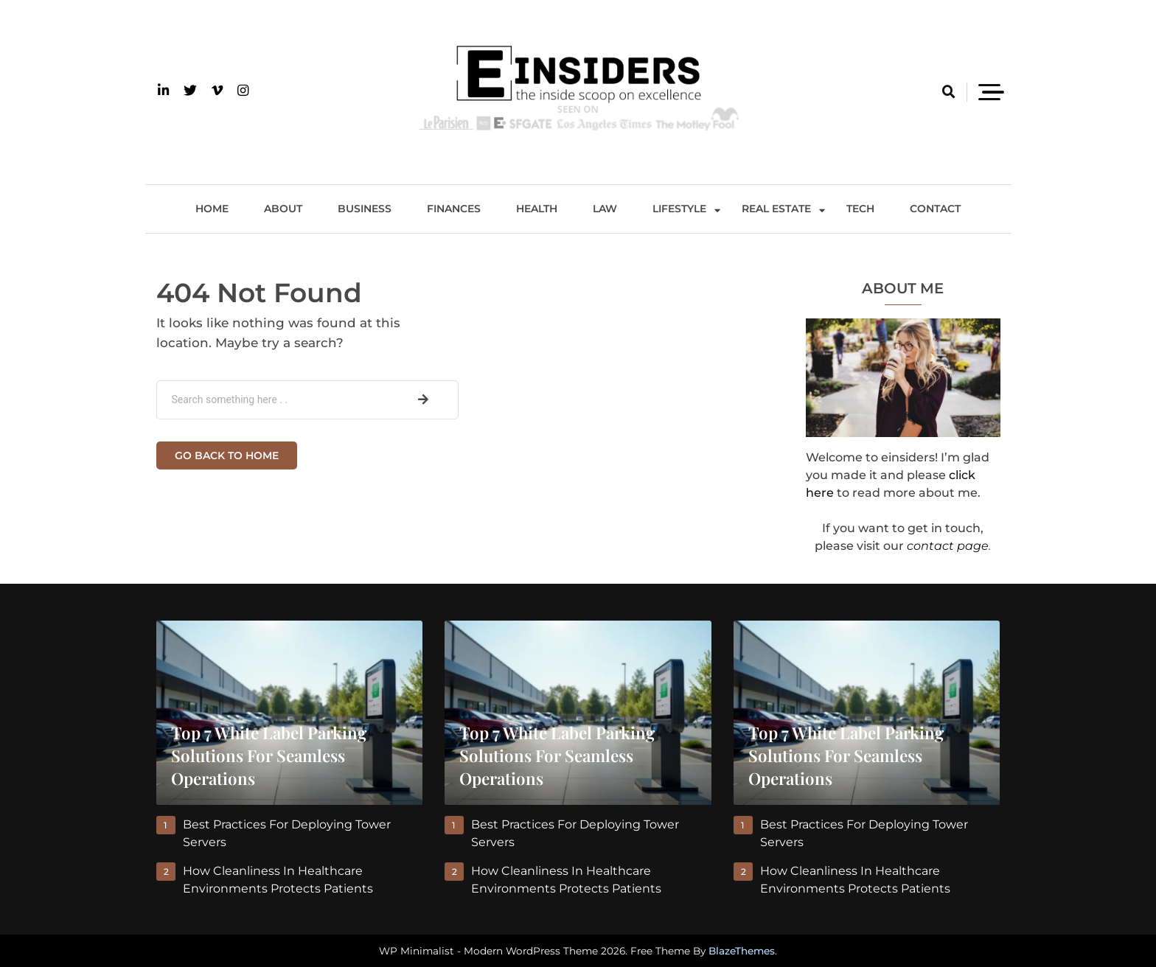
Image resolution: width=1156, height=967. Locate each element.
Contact (935, 208)
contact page (948, 546)
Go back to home (227, 455)
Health (536, 208)
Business (364, 208)
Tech (860, 208)
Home (212, 208)
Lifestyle (679, 208)
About (283, 208)
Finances (454, 208)
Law (605, 208)
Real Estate (776, 208)
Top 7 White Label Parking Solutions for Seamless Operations (268, 755)
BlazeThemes (741, 951)
